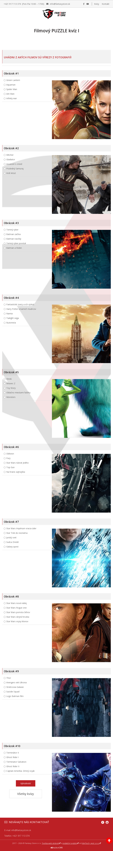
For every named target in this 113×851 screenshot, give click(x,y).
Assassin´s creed (14, 164)
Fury (8, 458)
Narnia (9, 313)
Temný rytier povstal (16, 243)
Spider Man (11, 89)
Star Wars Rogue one (16, 607)
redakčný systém (70, 843)
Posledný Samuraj (15, 168)
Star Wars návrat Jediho (17, 462)
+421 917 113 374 (21, 835)
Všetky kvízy (25, 794)
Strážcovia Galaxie (15, 687)
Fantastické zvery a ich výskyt (20, 304)
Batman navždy (13, 238)
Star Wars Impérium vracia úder (21, 528)
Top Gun (10, 467)
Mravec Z (10, 383)
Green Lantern (13, 80)
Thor (8, 678)
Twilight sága (12, 318)
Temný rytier (12, 229)
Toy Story (11, 388)
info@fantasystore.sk (21, 830)
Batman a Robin (14, 247)
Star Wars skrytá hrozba (17, 616)
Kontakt (105, 3)
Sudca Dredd (12, 542)
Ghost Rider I (12, 757)
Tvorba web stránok (50, 843)
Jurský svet (11, 537)
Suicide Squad (12, 691)
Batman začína (13, 234)
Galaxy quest (12, 546)
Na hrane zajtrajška (15, 471)
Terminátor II (12, 752)
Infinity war (11, 98)
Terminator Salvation (16, 761)
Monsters (10, 397)
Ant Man (10, 93)
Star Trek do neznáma (17, 533)
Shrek (9, 378)
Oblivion (10, 453)
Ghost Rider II (12, 766)
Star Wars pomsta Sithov (18, 612)
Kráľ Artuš (11, 173)
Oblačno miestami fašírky (18, 392)
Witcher (10, 154)
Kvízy (96, 3)
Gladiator (10, 159)
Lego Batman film (15, 696)
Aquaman (10, 84)
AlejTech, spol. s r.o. (90, 843)
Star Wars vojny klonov (17, 621)
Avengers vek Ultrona (16, 682)
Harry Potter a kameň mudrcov (21, 309)
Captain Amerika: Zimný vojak (20, 770)
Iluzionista (11, 322)
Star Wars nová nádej (16, 603)
